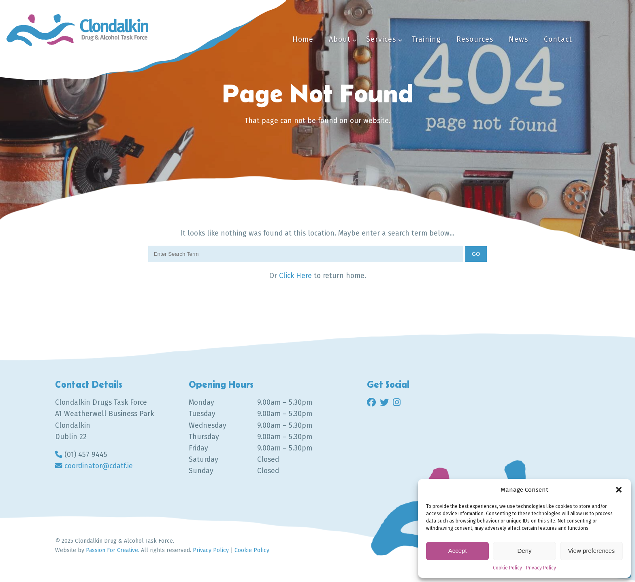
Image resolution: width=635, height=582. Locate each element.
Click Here (296, 276)
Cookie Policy (507, 568)
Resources (474, 39)
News (518, 39)
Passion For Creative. (112, 550)
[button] (619, 490)
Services (381, 39)
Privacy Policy (541, 568)
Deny (524, 550)
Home (302, 39)
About (340, 39)
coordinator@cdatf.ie (98, 466)
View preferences (591, 550)
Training (426, 39)
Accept (457, 550)
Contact (558, 39)
